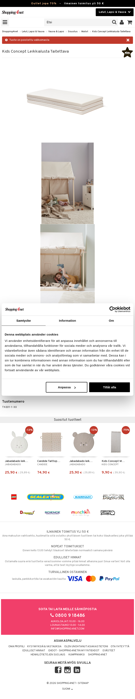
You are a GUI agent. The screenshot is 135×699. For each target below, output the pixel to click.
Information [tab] (67, 320)
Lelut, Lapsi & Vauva (33, 31)
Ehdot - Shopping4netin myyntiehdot (73, 650)
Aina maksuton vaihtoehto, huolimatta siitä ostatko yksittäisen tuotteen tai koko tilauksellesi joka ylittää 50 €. (67, 535)
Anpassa (67, 387)
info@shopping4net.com (67, 629)
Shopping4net (10, 31)
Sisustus (73, 31)
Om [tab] (111, 320)
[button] (130, 22)
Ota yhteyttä (120, 646)
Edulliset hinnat (33, 650)
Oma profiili (16, 646)
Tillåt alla (109, 387)
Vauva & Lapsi (56, 31)
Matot (84, 31)
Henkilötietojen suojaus (48, 654)
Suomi (67, 689)
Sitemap (83, 683)
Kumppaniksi (77, 654)
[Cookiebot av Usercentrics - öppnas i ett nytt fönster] (112, 309)
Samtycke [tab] (23, 320)
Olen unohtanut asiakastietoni (86, 646)
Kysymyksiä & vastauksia (44, 646)
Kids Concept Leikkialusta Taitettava (111, 31)
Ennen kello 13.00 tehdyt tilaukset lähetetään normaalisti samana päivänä (67, 548)
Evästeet (109, 650)
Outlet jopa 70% (43, 3)
